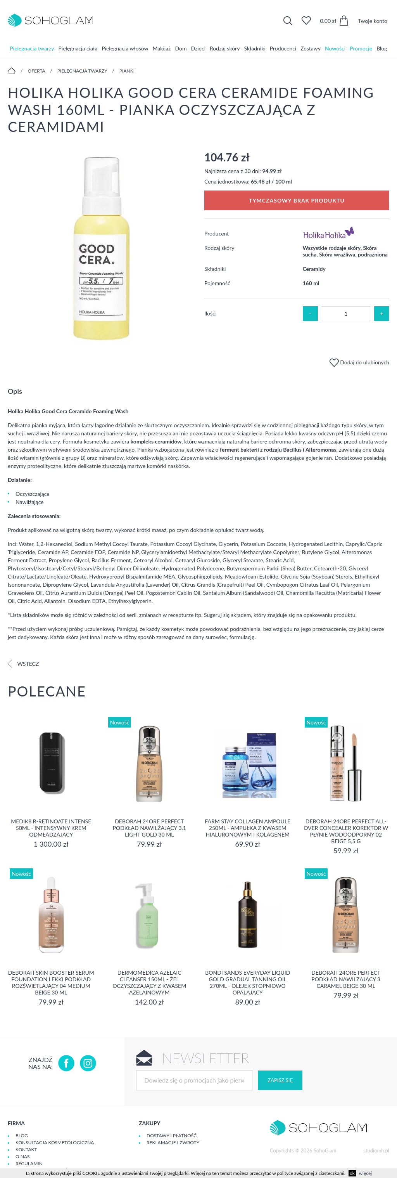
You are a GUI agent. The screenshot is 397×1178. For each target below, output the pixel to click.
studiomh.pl (376, 1150)
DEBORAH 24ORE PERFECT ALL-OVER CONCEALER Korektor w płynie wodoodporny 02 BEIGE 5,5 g (346, 831)
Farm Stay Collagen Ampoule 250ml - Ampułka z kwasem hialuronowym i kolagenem (247, 828)
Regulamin (29, 1163)
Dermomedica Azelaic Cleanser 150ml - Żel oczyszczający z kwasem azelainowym (149, 982)
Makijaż (162, 48)
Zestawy (310, 48)
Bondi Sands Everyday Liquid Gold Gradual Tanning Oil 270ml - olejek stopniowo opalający (247, 982)
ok (352, 1173)
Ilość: (210, 313)
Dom (180, 48)
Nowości (335, 48)
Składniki (254, 48)
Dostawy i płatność (172, 1135)
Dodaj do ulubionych (359, 362)
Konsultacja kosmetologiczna (55, 1142)
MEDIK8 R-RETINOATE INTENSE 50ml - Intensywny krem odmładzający (51, 828)
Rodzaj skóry (225, 48)
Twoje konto (372, 20)
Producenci (283, 48)
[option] (100, 248)
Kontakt (26, 1149)
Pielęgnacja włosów (125, 48)
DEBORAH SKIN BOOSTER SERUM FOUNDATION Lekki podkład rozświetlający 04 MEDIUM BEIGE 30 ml (51, 982)
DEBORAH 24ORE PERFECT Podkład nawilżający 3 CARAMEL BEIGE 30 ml (345, 979)
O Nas (22, 1156)
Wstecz (23, 663)
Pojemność (217, 283)
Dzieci (198, 48)
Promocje (361, 48)
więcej (365, 1173)
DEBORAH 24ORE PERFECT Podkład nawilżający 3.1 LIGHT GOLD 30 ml (149, 828)
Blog (381, 48)
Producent (216, 233)
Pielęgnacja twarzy (32, 48)
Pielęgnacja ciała (77, 48)
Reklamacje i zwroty (173, 1142)
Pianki (127, 71)
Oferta (36, 71)
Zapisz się (280, 1080)
